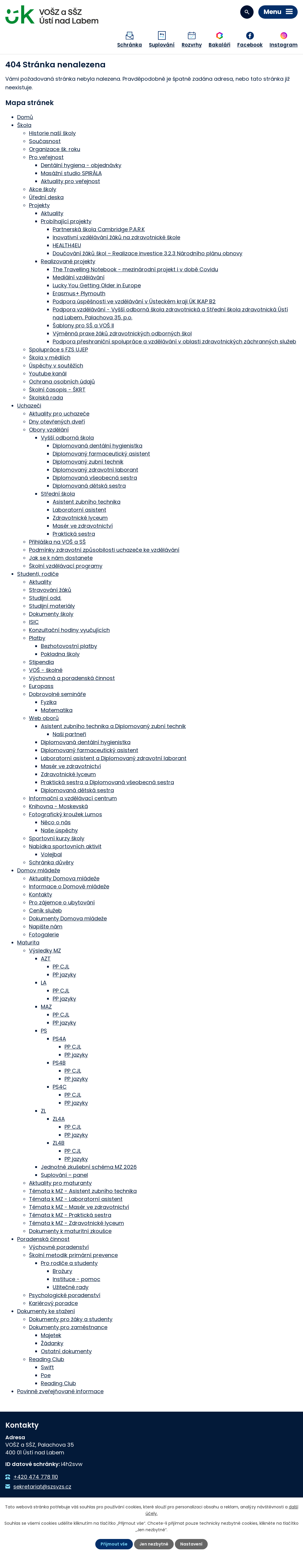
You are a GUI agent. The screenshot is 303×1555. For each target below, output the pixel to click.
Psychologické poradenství (64, 1295)
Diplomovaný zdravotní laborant (95, 469)
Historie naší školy (52, 133)
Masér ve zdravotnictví (83, 526)
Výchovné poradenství (59, 1247)
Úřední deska (46, 197)
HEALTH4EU (67, 245)
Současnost (45, 141)
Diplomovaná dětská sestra (89, 485)
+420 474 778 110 (35, 1477)
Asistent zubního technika (86, 501)
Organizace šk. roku (54, 149)
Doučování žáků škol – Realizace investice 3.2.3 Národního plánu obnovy (147, 253)
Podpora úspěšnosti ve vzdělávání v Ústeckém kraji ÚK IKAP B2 (134, 301)
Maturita (28, 942)
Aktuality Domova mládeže (64, 878)
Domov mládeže (38, 870)
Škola (24, 125)
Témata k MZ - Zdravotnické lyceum (76, 1223)
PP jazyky (64, 974)
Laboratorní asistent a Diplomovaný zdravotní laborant (113, 758)
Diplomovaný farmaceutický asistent (101, 453)
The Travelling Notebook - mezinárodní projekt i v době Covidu (135, 269)
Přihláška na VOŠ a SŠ (57, 542)
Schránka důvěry (51, 862)
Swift (47, 1367)
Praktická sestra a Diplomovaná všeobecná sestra (107, 782)
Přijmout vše (114, 1544)
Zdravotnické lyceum (80, 517)
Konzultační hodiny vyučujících (69, 630)
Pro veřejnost (46, 157)
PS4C (60, 1086)
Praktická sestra (74, 534)
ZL (43, 1111)
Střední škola (58, 493)
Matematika (56, 710)
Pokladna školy (60, 654)
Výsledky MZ (45, 950)
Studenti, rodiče (38, 574)
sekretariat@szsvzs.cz (42, 1486)
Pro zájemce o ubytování (62, 902)
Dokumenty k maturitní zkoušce (70, 1231)
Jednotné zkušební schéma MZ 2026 (89, 1167)
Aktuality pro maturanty (60, 1183)
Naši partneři (69, 734)
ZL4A (59, 1119)
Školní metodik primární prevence (73, 1255)
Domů (25, 117)
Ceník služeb (45, 910)
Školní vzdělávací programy (65, 566)
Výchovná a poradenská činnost (72, 678)
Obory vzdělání (49, 429)
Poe (46, 1375)
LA (43, 982)
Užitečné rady (70, 1287)
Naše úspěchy (59, 830)
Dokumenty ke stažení (46, 1311)
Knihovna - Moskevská (58, 806)
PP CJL (61, 966)
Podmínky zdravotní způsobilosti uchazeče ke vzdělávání (104, 550)
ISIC (34, 622)
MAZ (46, 1006)
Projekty (39, 205)
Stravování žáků (50, 590)
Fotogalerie (44, 934)
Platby (37, 638)
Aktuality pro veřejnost (70, 181)
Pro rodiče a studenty (69, 1263)
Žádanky (52, 1343)
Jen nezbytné (153, 1544)
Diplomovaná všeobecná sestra (95, 477)
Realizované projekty (68, 261)
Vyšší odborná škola (67, 437)
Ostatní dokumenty (66, 1351)
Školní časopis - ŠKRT (57, 389)
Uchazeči (29, 405)
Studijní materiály (52, 606)
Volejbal (51, 854)
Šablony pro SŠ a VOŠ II (83, 325)
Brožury (62, 1271)
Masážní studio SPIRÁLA (71, 173)
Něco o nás (56, 822)
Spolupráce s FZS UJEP (58, 349)
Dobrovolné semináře (57, 694)
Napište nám (45, 926)
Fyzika (49, 702)
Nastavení (191, 1544)
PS (44, 1030)
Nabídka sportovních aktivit (65, 846)
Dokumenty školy (51, 614)
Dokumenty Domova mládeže (68, 918)
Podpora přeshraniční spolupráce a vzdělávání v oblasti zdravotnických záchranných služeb (174, 341)
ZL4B (59, 1143)
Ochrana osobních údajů (62, 381)
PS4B (59, 1062)
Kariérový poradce (53, 1303)
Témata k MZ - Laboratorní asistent (76, 1199)
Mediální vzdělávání (78, 277)
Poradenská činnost (43, 1239)
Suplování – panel (64, 1175)
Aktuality (52, 213)
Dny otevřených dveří (57, 421)
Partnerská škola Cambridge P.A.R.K (99, 229)
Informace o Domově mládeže (69, 886)
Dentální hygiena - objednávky (81, 165)
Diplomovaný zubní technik (88, 461)
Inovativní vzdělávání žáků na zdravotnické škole (116, 237)
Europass (41, 686)
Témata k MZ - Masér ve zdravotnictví (79, 1207)
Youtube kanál (48, 373)
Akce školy (42, 189)
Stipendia (41, 662)
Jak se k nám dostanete (61, 558)
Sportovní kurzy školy (56, 838)
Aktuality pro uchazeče (59, 413)
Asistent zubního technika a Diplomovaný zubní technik (113, 726)
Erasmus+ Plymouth (79, 293)
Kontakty (40, 894)
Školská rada (46, 397)
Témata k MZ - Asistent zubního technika (83, 1191)
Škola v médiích (49, 357)
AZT (46, 958)
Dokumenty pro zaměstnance (68, 1327)
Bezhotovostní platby (69, 646)
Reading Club (46, 1359)
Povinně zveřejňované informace (60, 1391)
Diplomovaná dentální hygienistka (97, 445)
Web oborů (44, 718)
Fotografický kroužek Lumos (65, 814)
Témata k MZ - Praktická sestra (70, 1215)
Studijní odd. (45, 598)
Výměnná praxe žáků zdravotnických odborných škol (122, 333)
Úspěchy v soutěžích (56, 365)
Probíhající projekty (66, 221)
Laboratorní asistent (79, 509)
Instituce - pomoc (76, 1279)
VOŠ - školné (45, 670)
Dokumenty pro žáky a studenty (70, 1319)
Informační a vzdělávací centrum (73, 798)
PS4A (59, 1038)
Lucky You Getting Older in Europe (97, 285)
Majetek (51, 1335)
